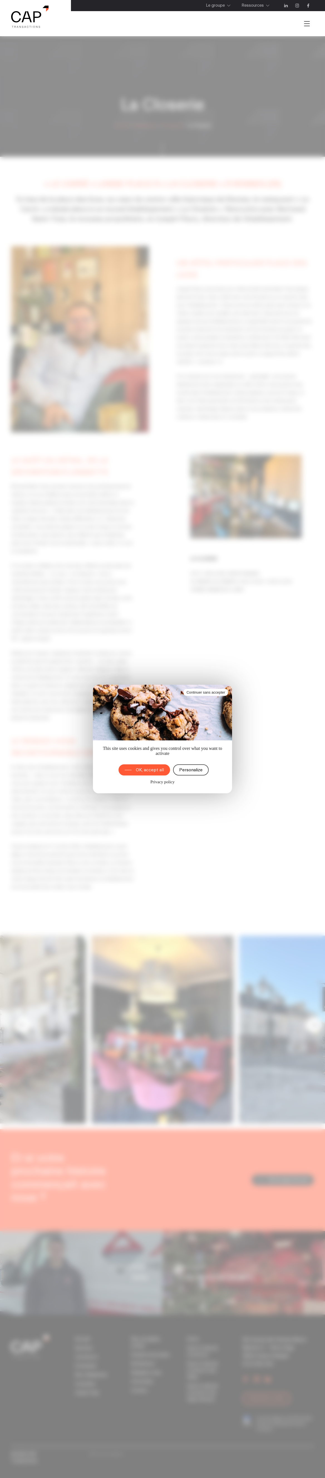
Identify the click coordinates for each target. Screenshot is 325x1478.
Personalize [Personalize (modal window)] (191, 769)
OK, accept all (150, 769)
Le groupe (215, 5)
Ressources (253, 5)
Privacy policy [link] (162, 782)
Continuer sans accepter (205, 692)
